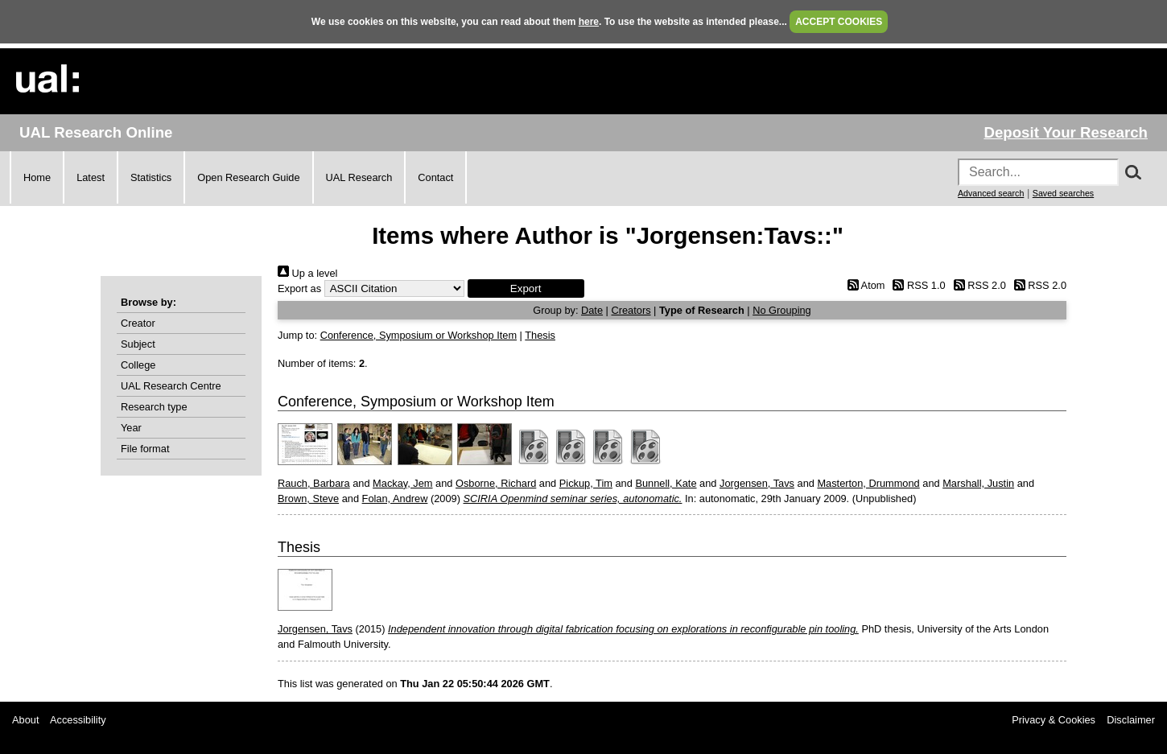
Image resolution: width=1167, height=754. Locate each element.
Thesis (540, 335)
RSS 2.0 (977, 285)
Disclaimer (1131, 720)
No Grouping (782, 310)
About (25, 720)
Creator (138, 323)
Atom (863, 285)
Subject (138, 344)
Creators (630, 310)
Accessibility (78, 720)
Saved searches (1063, 193)
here (589, 21)
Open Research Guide (248, 177)
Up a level (307, 273)
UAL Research (359, 177)
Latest (90, 177)
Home (37, 177)
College (138, 365)
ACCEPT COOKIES (838, 21)
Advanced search (991, 193)
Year (131, 428)
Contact (435, 177)
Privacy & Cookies (1053, 720)
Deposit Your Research (1065, 132)
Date (592, 310)
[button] (526, 288)
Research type (154, 407)
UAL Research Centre (171, 386)
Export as (299, 288)
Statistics (150, 177)
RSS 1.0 (917, 285)
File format (145, 449)
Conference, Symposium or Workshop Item (418, 335)
